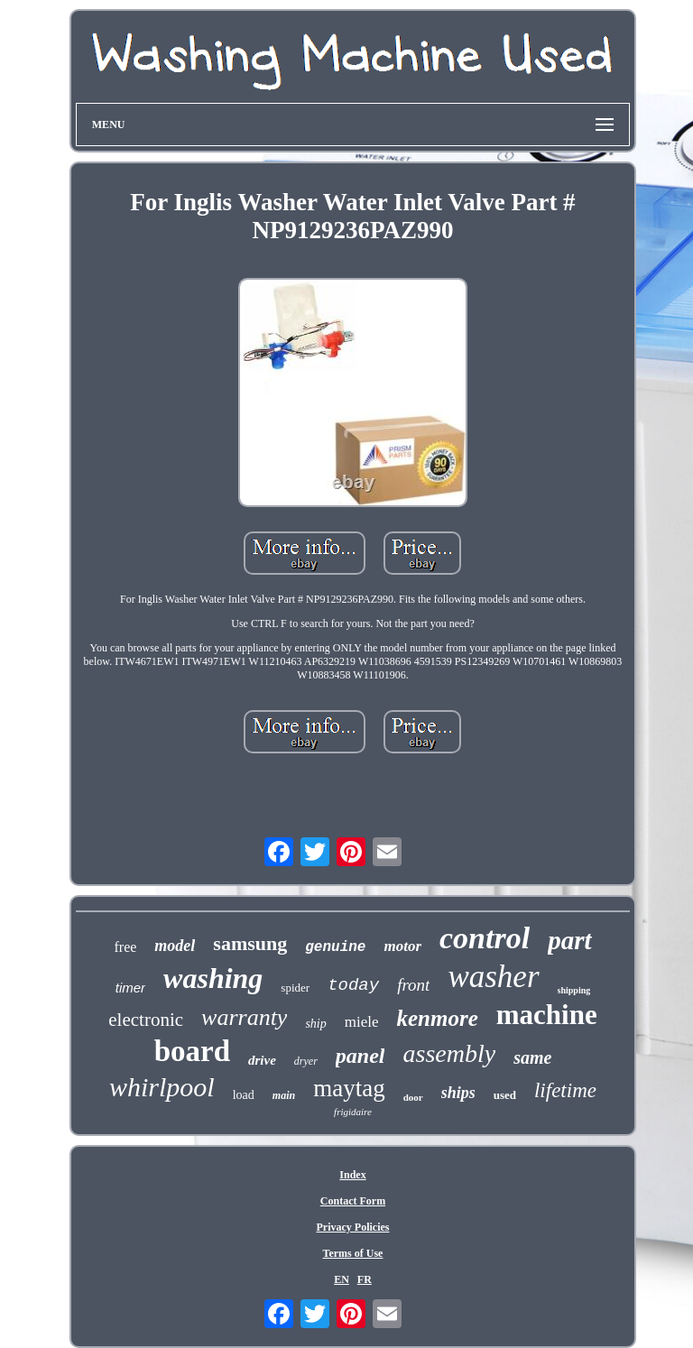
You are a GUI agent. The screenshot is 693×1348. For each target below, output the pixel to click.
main (284, 1095)
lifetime (565, 1090)
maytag (348, 1088)
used (505, 1095)
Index (352, 1174)
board (192, 1051)
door (413, 1097)
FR (364, 1279)
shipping (574, 990)
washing (213, 978)
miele (362, 1021)
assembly (448, 1053)
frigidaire (353, 1111)
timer (130, 987)
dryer (306, 1061)
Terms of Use (353, 1253)
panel (360, 1055)
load (243, 1095)
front (413, 984)
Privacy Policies (352, 1227)
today (353, 985)
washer (493, 976)
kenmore (437, 1018)
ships (458, 1093)
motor (402, 946)
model (174, 946)
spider (295, 987)
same (532, 1057)
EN (341, 1279)
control (484, 938)
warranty (244, 1017)
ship (315, 1023)
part (569, 940)
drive (262, 1060)
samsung (250, 943)
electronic (145, 1019)
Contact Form (352, 1201)
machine (546, 1014)
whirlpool (162, 1087)
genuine (335, 947)
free (125, 947)
